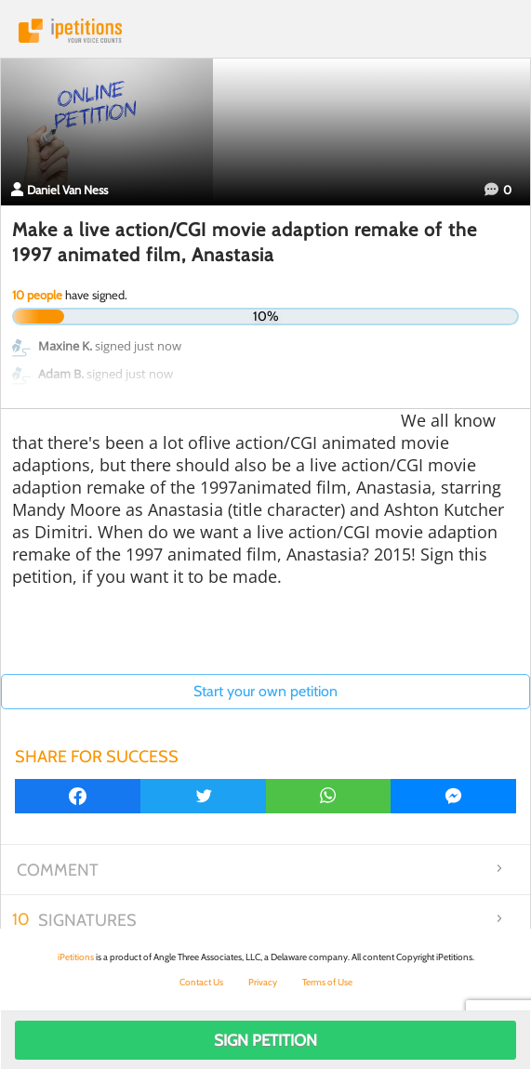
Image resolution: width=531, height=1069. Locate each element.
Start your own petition (265, 691)
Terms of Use (327, 982)
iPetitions (265, 31)
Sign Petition (265, 1040)
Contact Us (201, 982)
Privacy (262, 982)
